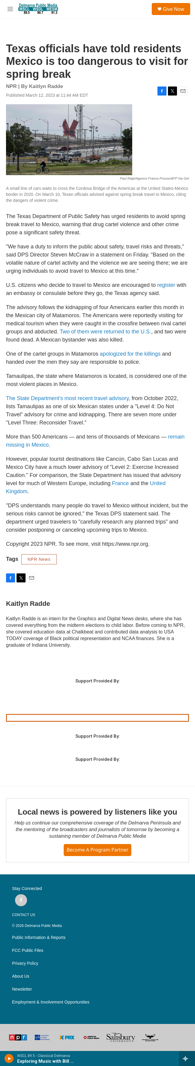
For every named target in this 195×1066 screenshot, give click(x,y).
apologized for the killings (130, 354)
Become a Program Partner (98, 849)
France (120, 483)
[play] (9, 1058)
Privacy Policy (25, 963)
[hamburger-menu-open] (10, 9)
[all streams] (187, 1058)
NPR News (39, 559)
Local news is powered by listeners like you (97, 811)
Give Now (173, 9)
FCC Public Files (27, 950)
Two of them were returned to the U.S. (105, 332)
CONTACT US (23, 915)
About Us (20, 976)
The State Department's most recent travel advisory (67, 398)
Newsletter (22, 989)
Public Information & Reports (39, 937)
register (166, 285)
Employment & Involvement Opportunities (51, 1002)
